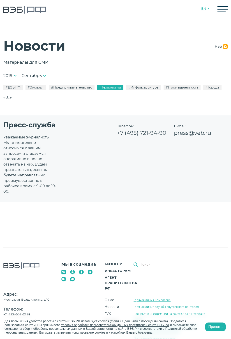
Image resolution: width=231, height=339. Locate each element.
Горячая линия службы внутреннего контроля (166, 307)
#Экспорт (36, 87)
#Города (212, 87)
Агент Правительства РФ (121, 282)
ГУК (108, 314)
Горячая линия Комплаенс (152, 300)
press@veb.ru (192, 133)
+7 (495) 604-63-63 (16, 314)
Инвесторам (118, 271)
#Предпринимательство (71, 87)
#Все (7, 97)
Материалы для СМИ (26, 62)
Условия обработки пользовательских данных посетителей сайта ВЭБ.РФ (115, 325)
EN (203, 8)
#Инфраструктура (143, 87)
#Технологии (110, 87)
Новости (112, 307)
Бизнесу (113, 264)
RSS (218, 46)
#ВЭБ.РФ (13, 87)
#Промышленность (182, 87)
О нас (109, 300)
